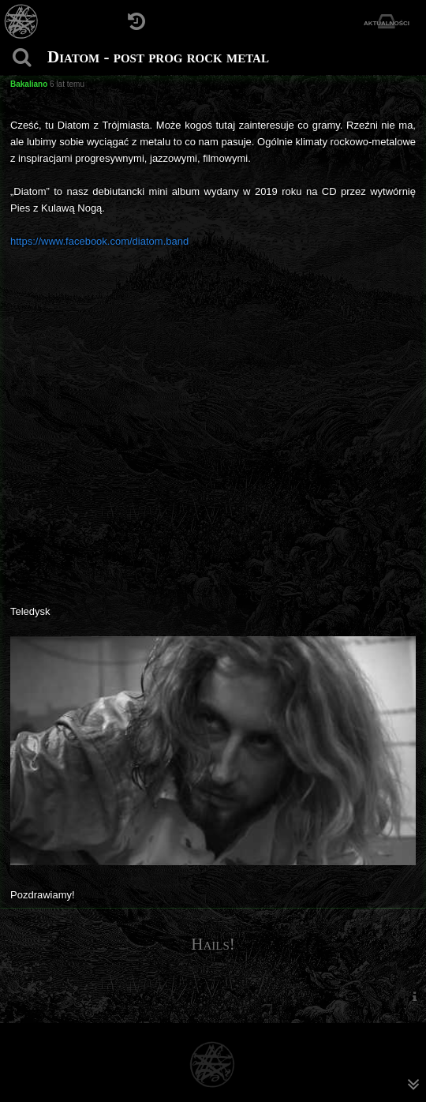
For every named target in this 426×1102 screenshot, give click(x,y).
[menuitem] (414, 996)
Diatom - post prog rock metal (158, 56)
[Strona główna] (21, 21)
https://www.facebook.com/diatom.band (99, 241)
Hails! (213, 944)
